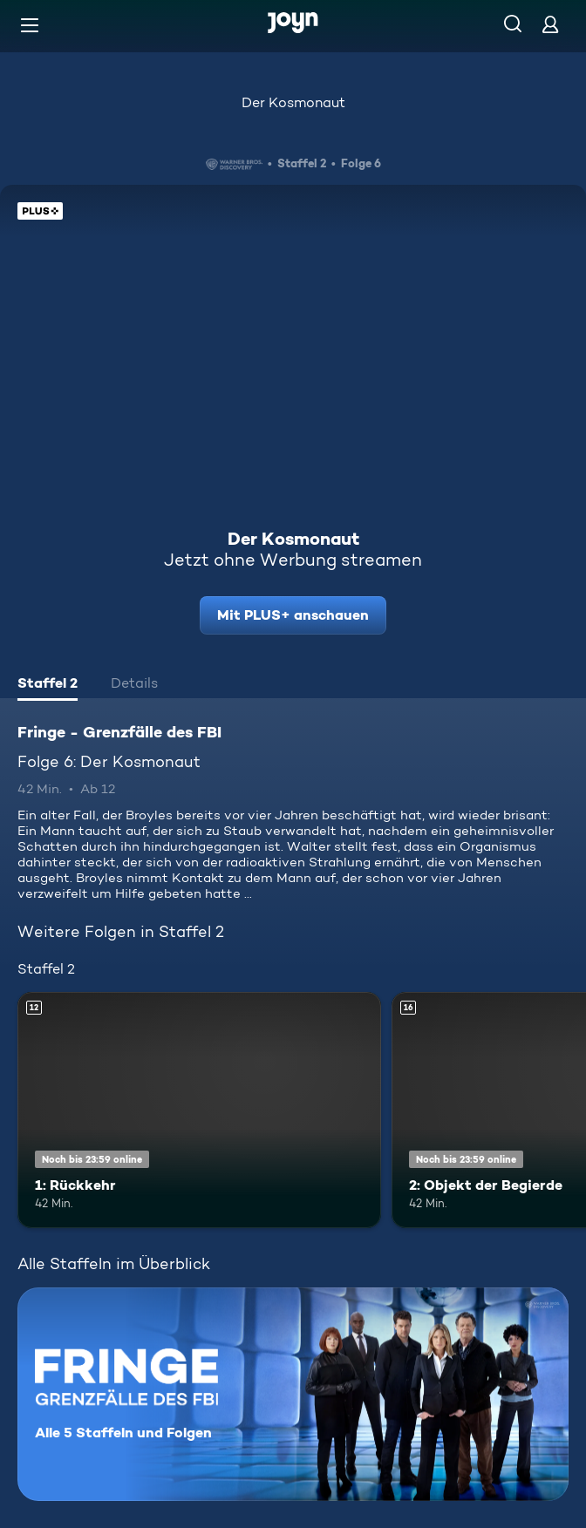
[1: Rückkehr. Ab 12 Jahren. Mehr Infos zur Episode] (199, 1110)
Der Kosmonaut (293, 102)
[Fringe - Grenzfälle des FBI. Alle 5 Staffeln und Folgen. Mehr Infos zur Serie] (293, 1394)
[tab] (47, 685)
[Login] (550, 24)
